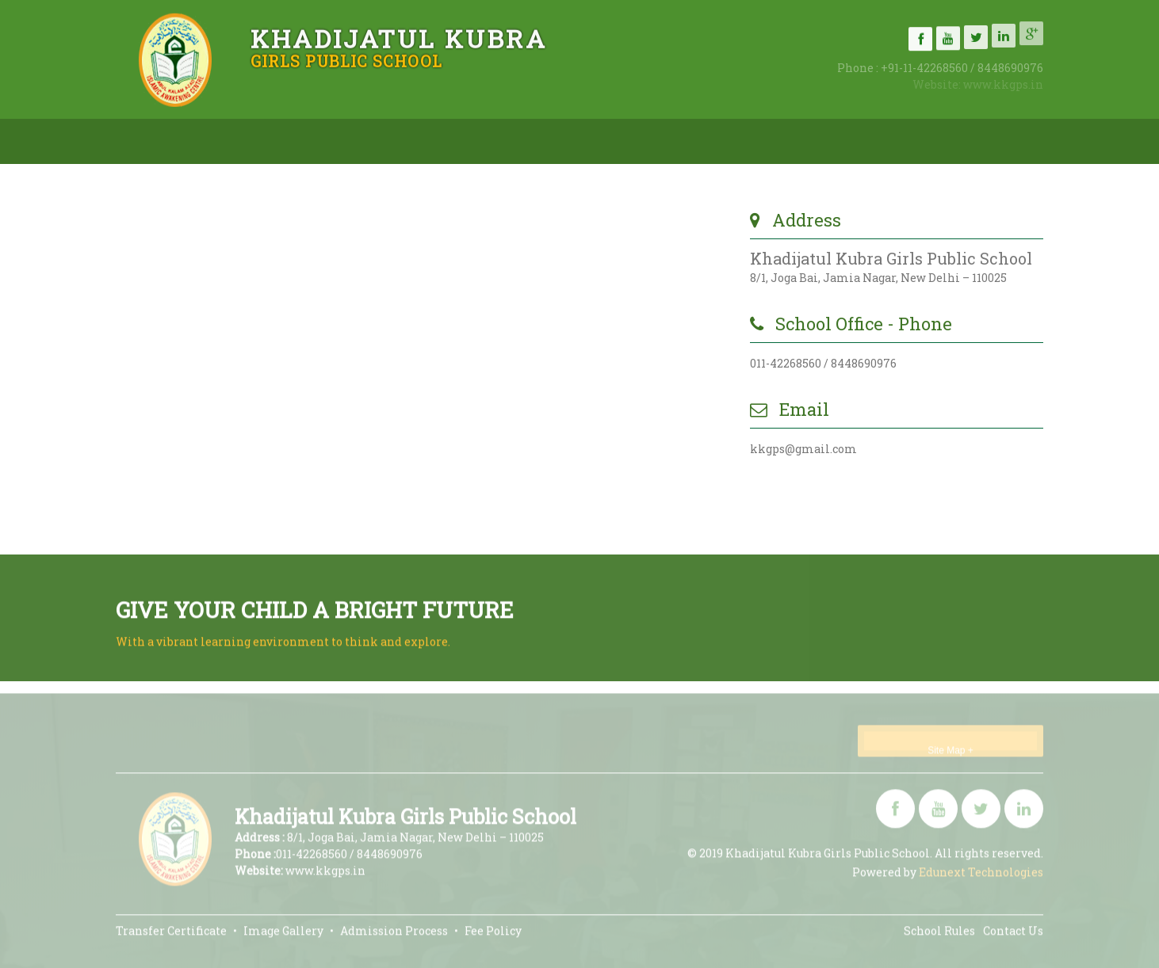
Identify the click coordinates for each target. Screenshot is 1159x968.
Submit (662, 492)
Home (169, 138)
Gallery (691, 127)
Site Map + (950, 754)
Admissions (422, 132)
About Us (285, 136)
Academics (563, 131)
